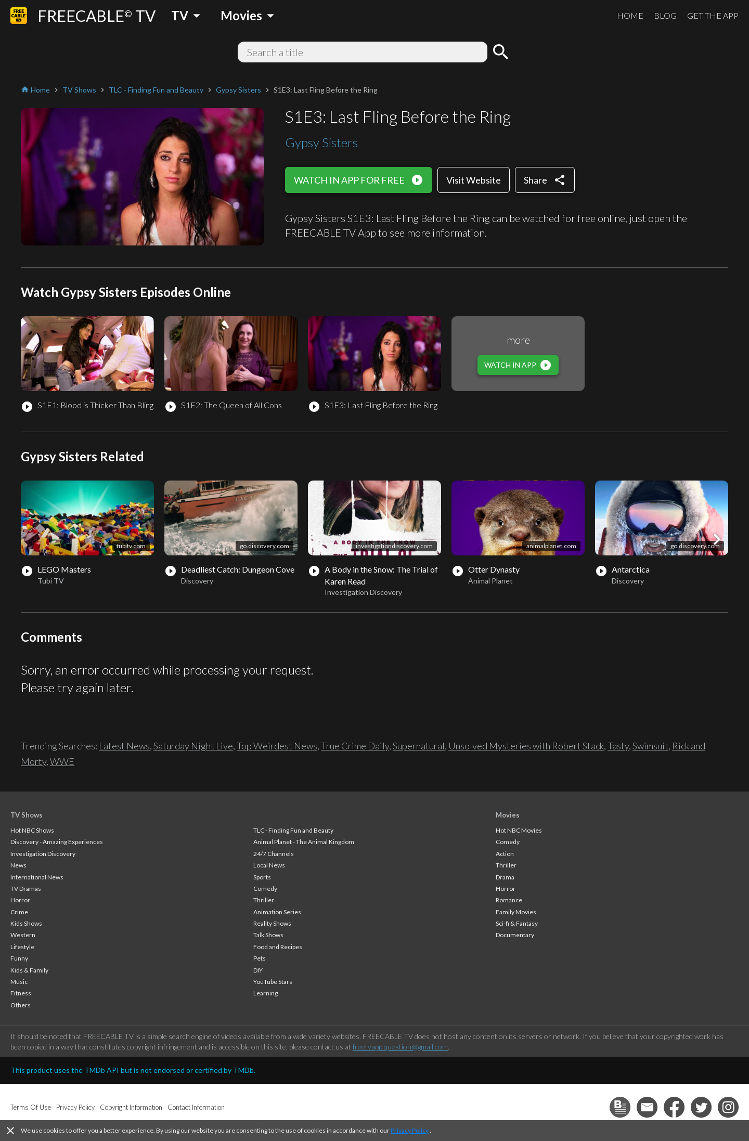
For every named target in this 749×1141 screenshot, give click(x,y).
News (18, 865)
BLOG (665, 15)
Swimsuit (650, 745)
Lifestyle (22, 947)
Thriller (263, 900)
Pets (259, 958)
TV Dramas (25, 888)
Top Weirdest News (277, 745)
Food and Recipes (277, 947)
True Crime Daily (355, 745)
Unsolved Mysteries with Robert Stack (526, 745)
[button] (716, 539)
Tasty (618, 745)
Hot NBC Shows (32, 830)
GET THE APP (713, 15)
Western (22, 935)
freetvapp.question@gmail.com (400, 1046)
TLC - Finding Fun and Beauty (293, 830)
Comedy (265, 888)
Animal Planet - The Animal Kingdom (303, 842)
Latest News (124, 745)
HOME (630, 15)
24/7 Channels (273, 854)
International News (36, 877)
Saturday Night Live (193, 745)
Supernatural (419, 745)
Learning (265, 993)
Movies (508, 815)
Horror (20, 900)
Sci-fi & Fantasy (517, 923)
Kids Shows (26, 923)
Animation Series (277, 912)
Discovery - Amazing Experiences (56, 842)
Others (20, 1005)
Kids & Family (29, 970)
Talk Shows (268, 935)
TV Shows (26, 815)
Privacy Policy (410, 1130)
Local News (269, 865)
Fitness (20, 993)
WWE (62, 761)
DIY (258, 970)
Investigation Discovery (42, 854)
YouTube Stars (272, 982)
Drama (505, 877)
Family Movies (516, 912)
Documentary (515, 935)
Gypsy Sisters (321, 142)
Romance (509, 900)
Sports (262, 877)
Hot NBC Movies (519, 830)
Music (19, 982)
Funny (19, 958)
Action (505, 854)
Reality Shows (272, 923)
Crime (19, 912)
